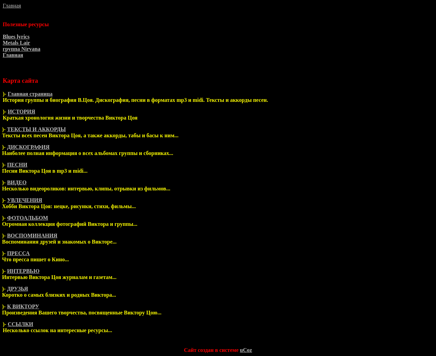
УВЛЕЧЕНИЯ (24, 200)
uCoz (246, 350)
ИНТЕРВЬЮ (23, 271)
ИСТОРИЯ (21, 111)
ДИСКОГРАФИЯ (28, 147)
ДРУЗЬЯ (17, 289)
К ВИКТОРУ (23, 306)
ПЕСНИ (17, 165)
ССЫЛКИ (20, 324)
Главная (12, 6)
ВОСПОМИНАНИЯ (32, 235)
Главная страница (30, 94)
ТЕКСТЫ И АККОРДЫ (36, 129)
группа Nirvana (21, 49)
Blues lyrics (16, 37)
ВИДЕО (17, 182)
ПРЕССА (18, 253)
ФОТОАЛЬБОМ (27, 218)
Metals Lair (16, 43)
